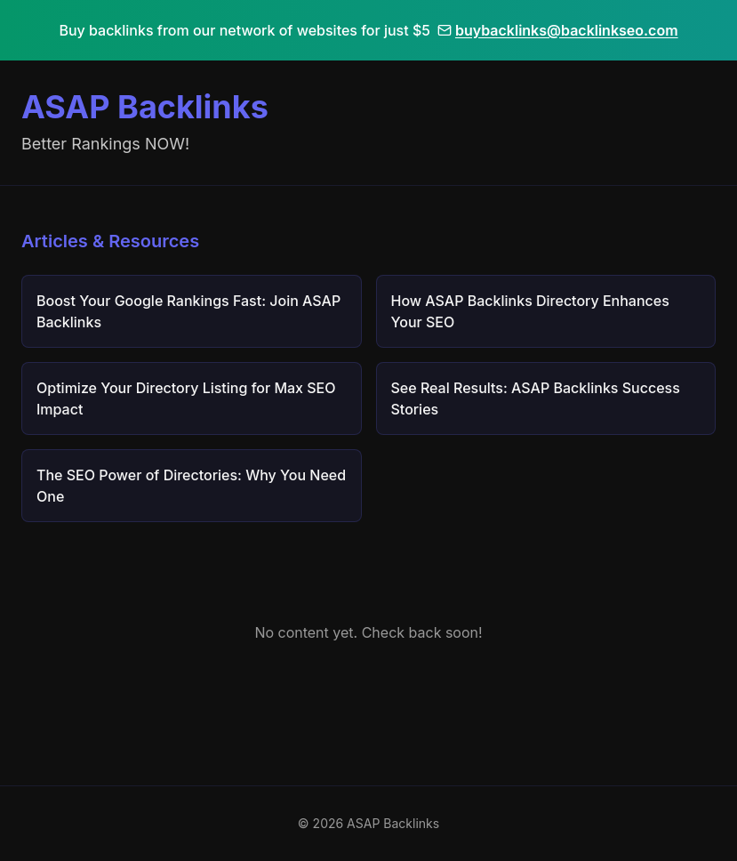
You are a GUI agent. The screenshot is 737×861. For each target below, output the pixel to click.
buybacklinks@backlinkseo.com (557, 30)
